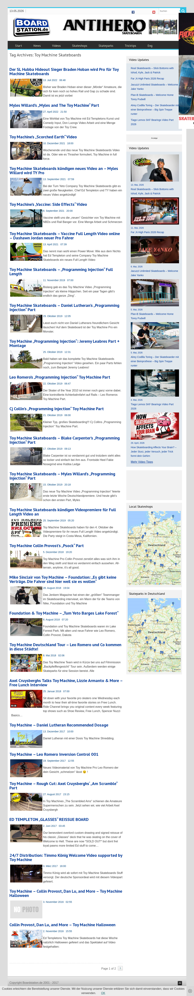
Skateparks (106, 46)
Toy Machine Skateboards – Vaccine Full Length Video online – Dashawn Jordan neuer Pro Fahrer (64, 236)
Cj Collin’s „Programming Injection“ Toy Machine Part (56, 408)
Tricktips (130, 46)
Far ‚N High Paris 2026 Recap (147, 78)
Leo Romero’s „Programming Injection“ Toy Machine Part (59, 377)
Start (18, 46)
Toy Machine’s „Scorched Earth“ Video (43, 137)
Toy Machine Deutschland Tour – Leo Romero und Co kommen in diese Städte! (65, 647)
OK (103, 993)
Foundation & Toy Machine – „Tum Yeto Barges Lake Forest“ (64, 613)
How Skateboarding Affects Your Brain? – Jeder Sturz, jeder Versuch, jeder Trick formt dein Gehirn (153, 451)
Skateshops (79, 46)
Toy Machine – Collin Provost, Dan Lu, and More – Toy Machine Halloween (65, 893)
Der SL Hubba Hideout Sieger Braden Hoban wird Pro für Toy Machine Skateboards (64, 71)
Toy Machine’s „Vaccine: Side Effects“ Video (48, 204)
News (37, 46)
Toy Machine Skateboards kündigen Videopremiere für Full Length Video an (62, 512)
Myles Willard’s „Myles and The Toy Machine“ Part (54, 105)
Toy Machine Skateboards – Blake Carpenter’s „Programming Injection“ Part (64, 440)
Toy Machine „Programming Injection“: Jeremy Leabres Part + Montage (64, 343)
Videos (56, 46)
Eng (150, 46)
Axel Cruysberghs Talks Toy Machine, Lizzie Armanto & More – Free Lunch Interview (66, 683)
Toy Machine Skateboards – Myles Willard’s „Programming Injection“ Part (62, 476)
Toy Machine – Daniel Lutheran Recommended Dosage (58, 725)
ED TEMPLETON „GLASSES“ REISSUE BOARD (49, 819)
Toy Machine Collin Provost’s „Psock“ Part (46, 545)
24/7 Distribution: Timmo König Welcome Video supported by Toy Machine (65, 857)
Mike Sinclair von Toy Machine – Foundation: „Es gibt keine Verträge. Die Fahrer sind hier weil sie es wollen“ (62, 579)
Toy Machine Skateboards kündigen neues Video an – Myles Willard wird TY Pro (63, 170)
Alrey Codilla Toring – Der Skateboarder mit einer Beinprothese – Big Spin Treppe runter (155, 109)
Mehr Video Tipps (142, 461)
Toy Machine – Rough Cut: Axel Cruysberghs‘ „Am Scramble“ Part (63, 786)
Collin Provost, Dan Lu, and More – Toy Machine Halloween (62, 924)
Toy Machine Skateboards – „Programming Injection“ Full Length (61, 271)
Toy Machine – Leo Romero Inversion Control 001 (54, 754)
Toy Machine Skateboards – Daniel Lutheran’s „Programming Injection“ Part (64, 307)
